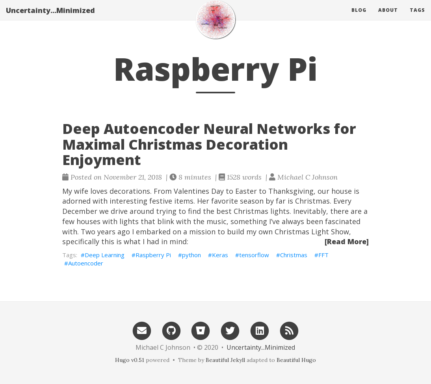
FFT (323, 255)
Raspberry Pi (153, 255)
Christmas (293, 255)
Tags (417, 17)
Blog (358, 17)
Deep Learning (104, 255)
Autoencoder (85, 263)
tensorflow (254, 255)
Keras (220, 255)
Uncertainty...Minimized (50, 17)
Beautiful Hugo (296, 360)
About (388, 17)
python (191, 255)
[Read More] (347, 241)
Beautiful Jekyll (225, 360)
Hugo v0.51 (129, 360)
